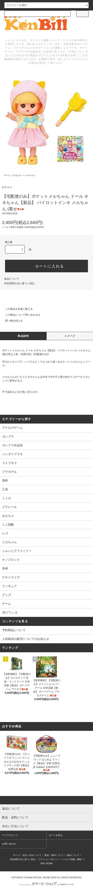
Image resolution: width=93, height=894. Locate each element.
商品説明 (23, 336)
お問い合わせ (9, 843)
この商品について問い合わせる (20, 314)
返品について (11, 278)
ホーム (7, 175)
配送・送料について (54, 855)
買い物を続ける (11, 320)
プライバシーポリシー (48, 859)
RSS (43, 863)
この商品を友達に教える (16, 308)
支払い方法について (31, 855)
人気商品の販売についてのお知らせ (25, 639)
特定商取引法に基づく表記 (19, 283)
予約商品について (14, 630)
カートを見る (56, 835)
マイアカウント (10, 835)
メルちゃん (30, 175)
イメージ (69, 336)
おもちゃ (17, 175)
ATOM (49, 863)
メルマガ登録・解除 (72, 859)
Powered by (46, 884)
